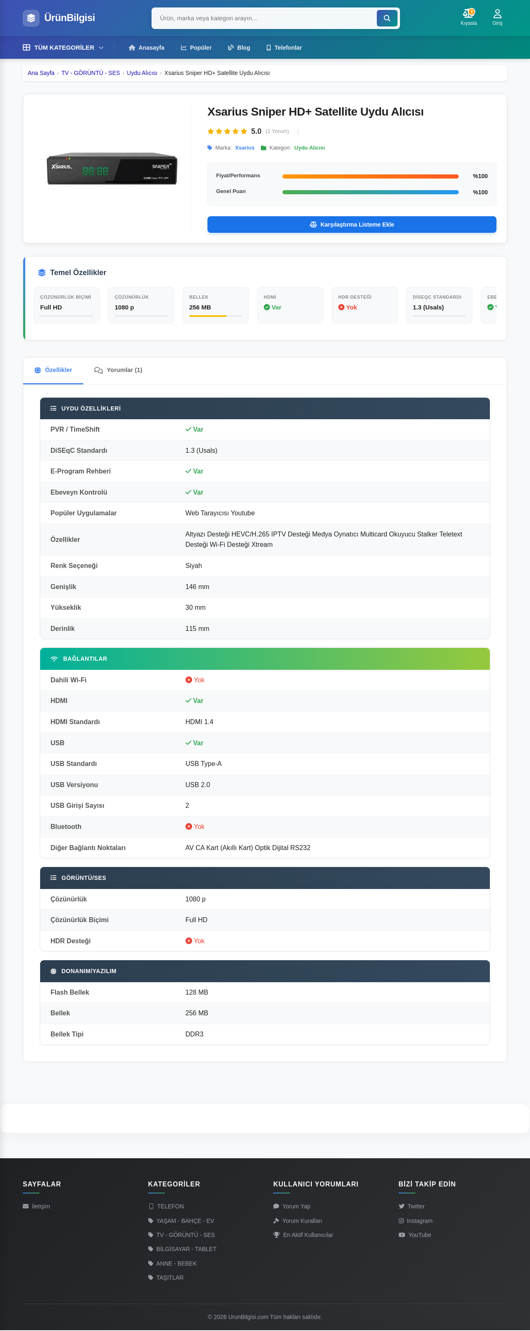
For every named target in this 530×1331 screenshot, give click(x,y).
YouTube (415, 1235)
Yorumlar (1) (123, 370)
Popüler (196, 47)
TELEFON (166, 1207)
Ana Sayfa (41, 72)
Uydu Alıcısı (142, 72)
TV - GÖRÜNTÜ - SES (90, 72)
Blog (239, 47)
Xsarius (245, 147)
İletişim (36, 1207)
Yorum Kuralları (297, 1221)
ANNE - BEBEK (172, 1264)
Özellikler (55, 370)
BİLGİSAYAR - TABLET (182, 1249)
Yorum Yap (291, 1207)
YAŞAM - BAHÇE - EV (181, 1221)
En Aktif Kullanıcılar (303, 1235)
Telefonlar (284, 47)
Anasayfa (146, 47)
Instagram (416, 1221)
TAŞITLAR (166, 1278)
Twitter (412, 1207)
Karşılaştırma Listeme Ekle (352, 224)
